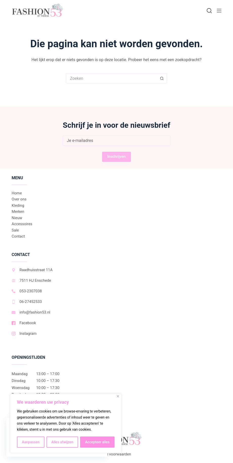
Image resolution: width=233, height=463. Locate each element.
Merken (18, 211)
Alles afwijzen (62, 442)
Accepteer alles (97, 442)
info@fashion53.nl (31, 312)
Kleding (18, 205)
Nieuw (17, 218)
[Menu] (219, 10)
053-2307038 (27, 291)
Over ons (19, 199)
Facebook (24, 323)
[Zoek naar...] (111, 78)
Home (17, 193)
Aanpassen (30, 442)
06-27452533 (27, 301)
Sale (15, 230)
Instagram (24, 333)
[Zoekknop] (162, 78)
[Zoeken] (209, 10)
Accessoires (22, 224)
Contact (18, 236)
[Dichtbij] (118, 396)
